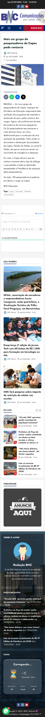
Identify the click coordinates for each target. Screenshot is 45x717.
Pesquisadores (9, 194)
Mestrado (27, 191)
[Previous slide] (36, 410)
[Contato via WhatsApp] (6, 711)
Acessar (39, 213)
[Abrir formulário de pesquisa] (20, 28)
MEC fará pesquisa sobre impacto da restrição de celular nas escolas (22, 395)
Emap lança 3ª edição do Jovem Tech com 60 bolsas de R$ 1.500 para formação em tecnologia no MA (22, 350)
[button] (2, 28)
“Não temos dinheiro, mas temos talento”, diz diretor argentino (10, 453)
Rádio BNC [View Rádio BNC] (32, 28)
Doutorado (19, 191)
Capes (11, 191)
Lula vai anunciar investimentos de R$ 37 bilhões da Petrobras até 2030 (10, 468)
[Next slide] (39, 410)
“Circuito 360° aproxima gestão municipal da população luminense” (10, 421)
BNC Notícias (10, 53)
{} (29, 229)
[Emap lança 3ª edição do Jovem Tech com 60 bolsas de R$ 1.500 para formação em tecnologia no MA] (22, 329)
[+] (32, 229)
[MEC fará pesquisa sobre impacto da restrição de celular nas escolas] (22, 375)
